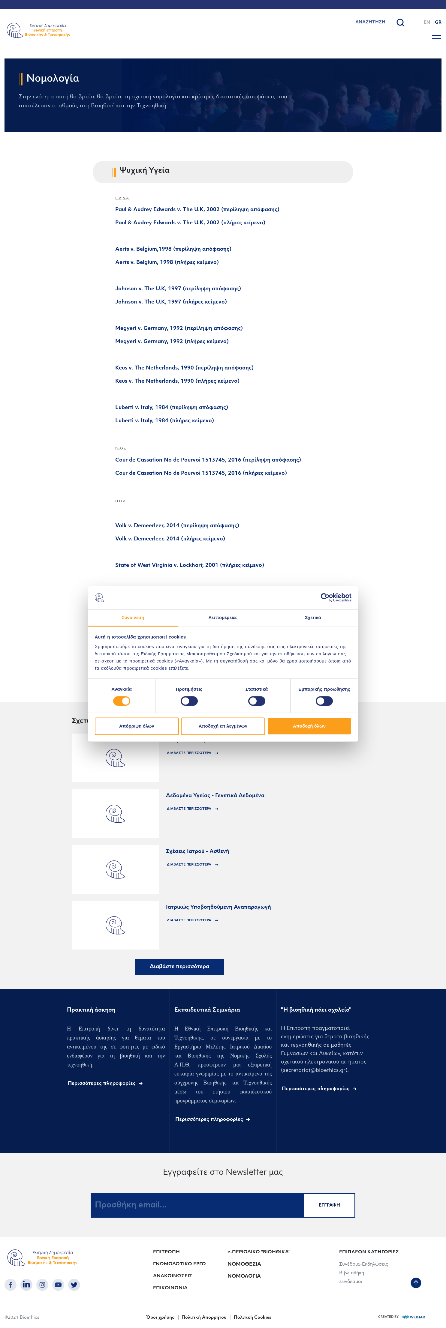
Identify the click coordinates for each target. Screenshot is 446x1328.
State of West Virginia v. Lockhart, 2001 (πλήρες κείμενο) (189, 565)
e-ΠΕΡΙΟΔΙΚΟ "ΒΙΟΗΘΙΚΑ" (259, 1252)
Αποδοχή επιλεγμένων (223, 725)
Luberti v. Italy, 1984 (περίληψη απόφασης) (171, 407)
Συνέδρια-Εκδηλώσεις (363, 1264)
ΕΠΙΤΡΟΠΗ (166, 1252)
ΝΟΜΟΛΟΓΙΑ (244, 1276)
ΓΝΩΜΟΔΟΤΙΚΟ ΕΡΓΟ (179, 1264)
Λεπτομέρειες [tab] (223, 617)
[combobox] (360, 22)
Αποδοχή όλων (309, 725)
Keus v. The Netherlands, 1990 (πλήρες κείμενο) (177, 381)
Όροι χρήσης (160, 1317)
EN (427, 22)
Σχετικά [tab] (313, 617)
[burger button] (436, 37)
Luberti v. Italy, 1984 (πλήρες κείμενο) (164, 420)
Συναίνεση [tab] (133, 617)
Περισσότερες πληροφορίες (102, 1083)
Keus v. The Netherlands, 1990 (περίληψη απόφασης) (184, 368)
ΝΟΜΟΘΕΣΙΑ (244, 1264)
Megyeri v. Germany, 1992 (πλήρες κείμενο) (172, 341)
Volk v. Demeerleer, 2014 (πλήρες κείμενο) (170, 539)
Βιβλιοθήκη (351, 1273)
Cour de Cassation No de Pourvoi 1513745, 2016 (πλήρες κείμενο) (201, 473)
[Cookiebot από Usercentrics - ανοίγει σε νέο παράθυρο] (325, 597)
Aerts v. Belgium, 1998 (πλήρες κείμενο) (167, 262)
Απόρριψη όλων (136, 725)
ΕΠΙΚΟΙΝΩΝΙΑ (170, 1288)
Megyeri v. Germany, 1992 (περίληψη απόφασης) (179, 328)
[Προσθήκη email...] (197, 1205)
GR (438, 22)
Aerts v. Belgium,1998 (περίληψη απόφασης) (173, 249)
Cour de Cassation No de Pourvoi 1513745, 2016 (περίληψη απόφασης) (208, 460)
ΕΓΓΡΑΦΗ (329, 1205)
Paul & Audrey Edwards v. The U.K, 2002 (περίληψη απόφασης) (197, 209)
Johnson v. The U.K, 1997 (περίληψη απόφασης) (178, 289)
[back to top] (416, 1284)
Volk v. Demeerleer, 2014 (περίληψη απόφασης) (177, 525)
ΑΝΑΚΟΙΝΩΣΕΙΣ (172, 1276)
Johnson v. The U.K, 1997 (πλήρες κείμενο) (171, 302)
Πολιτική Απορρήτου (204, 1317)
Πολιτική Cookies (252, 1317)
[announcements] (115, 758)
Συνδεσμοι (350, 1282)
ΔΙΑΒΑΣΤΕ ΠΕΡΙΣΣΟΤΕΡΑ (189, 753)
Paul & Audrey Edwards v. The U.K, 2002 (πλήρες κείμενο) (190, 223)
